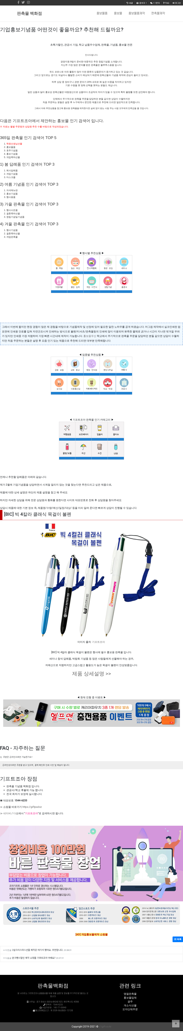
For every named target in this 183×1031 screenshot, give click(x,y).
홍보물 (118, 13)
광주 (130, 1001)
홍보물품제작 (137, 13)
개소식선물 (130, 1005)
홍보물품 (102, 13)
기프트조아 (98, 641)
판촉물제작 (158, 13)
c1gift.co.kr (105, 1026)
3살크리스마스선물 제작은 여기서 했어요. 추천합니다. (37, 949)
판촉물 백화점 (29, 13)
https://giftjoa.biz (32, 806)
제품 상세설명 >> (91, 674)
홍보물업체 (130, 997)
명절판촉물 (130, 993)
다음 (15, 813)
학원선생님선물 (14, 143)
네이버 (7, 813)
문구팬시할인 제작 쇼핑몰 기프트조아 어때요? (33, 957)
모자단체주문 (130, 1009)
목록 (177, 939)
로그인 (177, 2)
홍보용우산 (89, 336)
